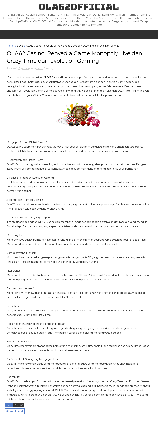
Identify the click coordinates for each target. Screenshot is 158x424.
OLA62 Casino (51, 77)
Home (10, 45)
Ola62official (79, 7)
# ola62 (19, 405)
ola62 (20, 45)
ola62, (49, 68)
